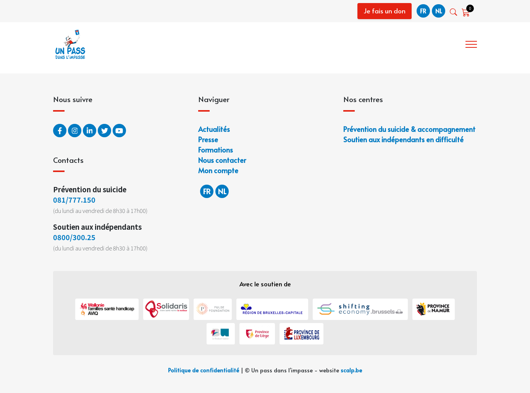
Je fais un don (385, 10)
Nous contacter (222, 160)
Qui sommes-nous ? (354, 43)
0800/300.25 (74, 237)
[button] (454, 12)
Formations (215, 149)
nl (438, 10)
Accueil (303, 43)
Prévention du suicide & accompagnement (409, 129)
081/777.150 (74, 200)
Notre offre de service (425, 43)
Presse (208, 139)
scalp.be (351, 370)
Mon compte (218, 170)
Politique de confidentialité (203, 370)
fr (423, 10)
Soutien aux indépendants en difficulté (403, 139)
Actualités (214, 129)
